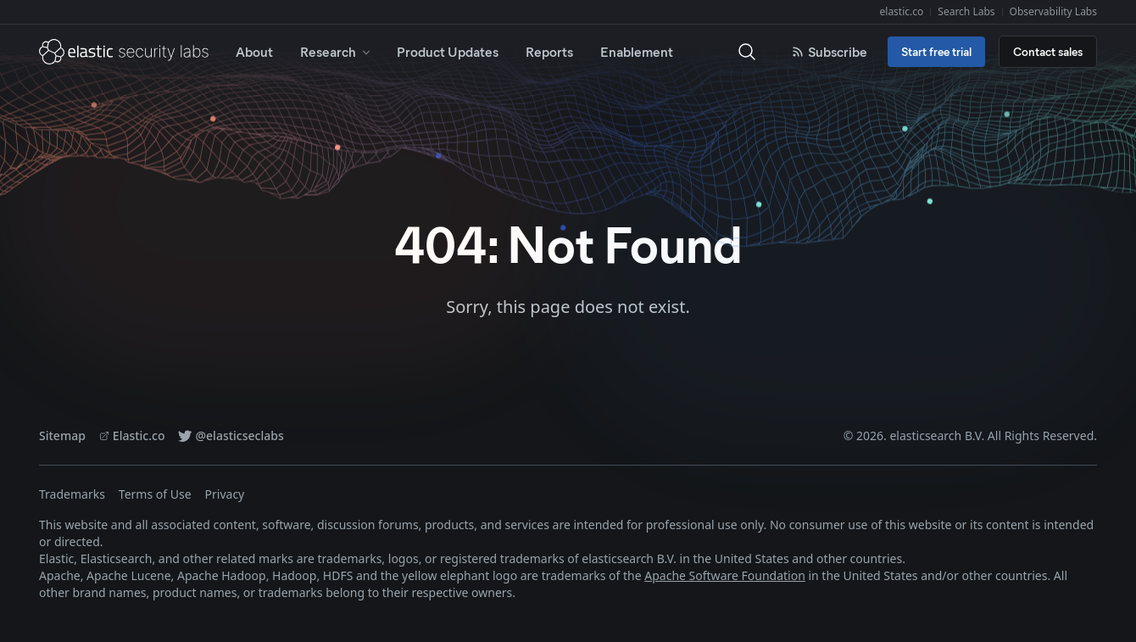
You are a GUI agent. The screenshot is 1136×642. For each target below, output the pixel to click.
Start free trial (936, 51)
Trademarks (72, 494)
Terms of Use (155, 494)
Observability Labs (1053, 11)
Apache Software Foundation (724, 575)
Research (336, 51)
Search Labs (966, 11)
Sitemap (62, 435)
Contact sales (1048, 51)
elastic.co (902, 11)
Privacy (225, 494)
